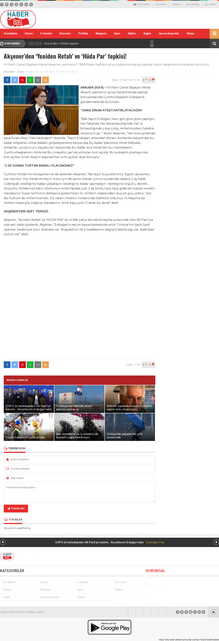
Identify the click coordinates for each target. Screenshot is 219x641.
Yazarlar (176, 4)
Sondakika (10, 33)
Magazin (101, 33)
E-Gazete (46, 33)
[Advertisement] (151, 18)
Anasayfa (9, 71)
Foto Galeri (161, 4)
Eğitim (132, 33)
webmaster (213, 639)
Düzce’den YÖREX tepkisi (61, 43)
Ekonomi (65, 33)
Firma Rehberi (193, 4)
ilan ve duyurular (169, 33)
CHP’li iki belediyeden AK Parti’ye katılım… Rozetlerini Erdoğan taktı (109, 542)
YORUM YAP (15, 508)
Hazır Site (164, 639)
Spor (117, 33)
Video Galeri (142, 4)
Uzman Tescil (199, 639)
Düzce (29, 33)
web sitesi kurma (179, 639)
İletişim (211, 4)
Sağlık (147, 33)
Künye (190, 33)
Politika (83, 33)
